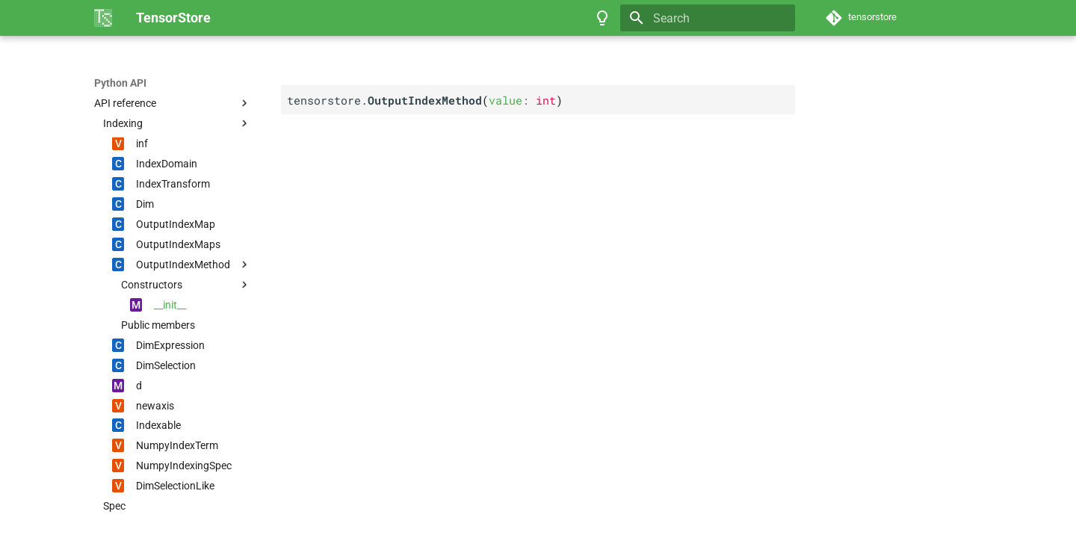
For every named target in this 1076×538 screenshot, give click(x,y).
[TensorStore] (103, 18)
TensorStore (123, 83)
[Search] (707, 17)
